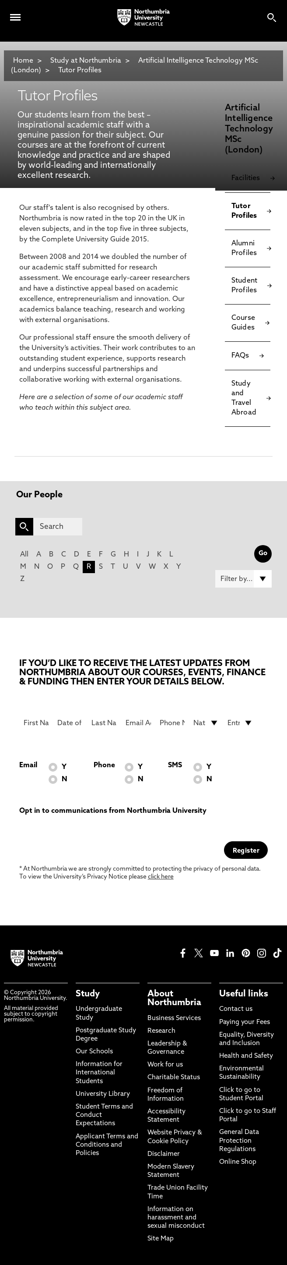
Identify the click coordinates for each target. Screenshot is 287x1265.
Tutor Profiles (80, 70)
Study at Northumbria (85, 60)
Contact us (235, 1009)
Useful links (243, 994)
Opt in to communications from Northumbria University (112, 811)
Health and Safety (246, 1056)
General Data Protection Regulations (239, 1140)
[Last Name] (104, 723)
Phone (104, 765)
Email (28, 765)
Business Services (174, 1018)
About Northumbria (174, 998)
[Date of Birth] (70, 723)
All (24, 554)
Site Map (160, 1239)
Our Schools (94, 1052)
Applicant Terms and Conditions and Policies (107, 1145)
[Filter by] (243, 579)
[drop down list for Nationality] (206, 723)
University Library (103, 1094)
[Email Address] (138, 723)
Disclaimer (163, 1154)
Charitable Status (173, 1077)
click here (161, 877)
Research (161, 1031)
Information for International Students (99, 1072)
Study (88, 994)
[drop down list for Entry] (240, 723)
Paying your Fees (244, 1022)
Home (23, 60)
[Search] (58, 526)
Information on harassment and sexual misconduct (176, 1218)
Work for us (165, 1065)
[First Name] (36, 723)
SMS (175, 765)
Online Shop (237, 1162)
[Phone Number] (172, 723)
